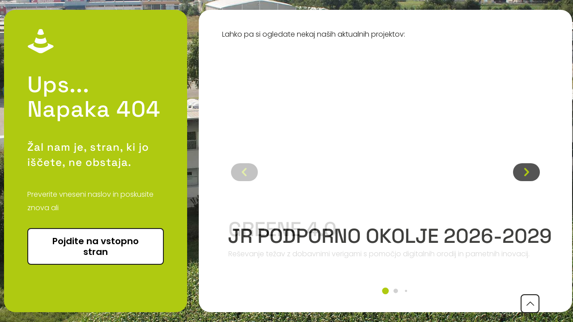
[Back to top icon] (530, 303)
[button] (385, 291)
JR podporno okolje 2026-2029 (390, 236)
